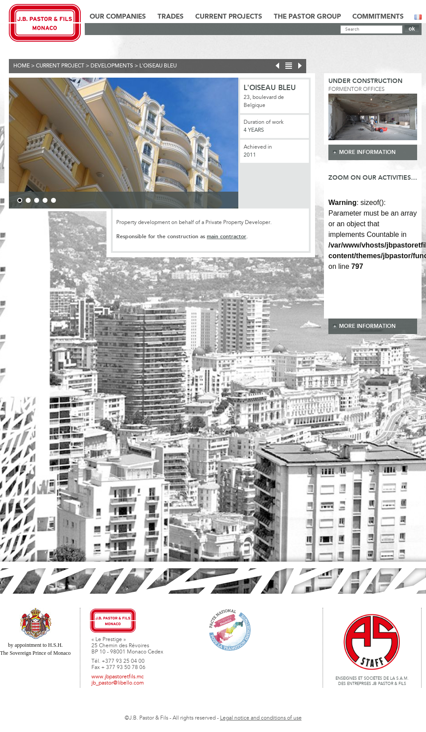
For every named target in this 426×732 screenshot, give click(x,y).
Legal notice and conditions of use (261, 718)
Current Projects (228, 16)
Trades (171, 16)
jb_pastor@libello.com (117, 683)
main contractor (226, 237)
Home (21, 66)
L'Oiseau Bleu (158, 66)
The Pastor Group (307, 16)
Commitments (378, 16)
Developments (112, 66)
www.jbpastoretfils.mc (117, 677)
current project (60, 66)
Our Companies (118, 16)
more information (367, 152)
